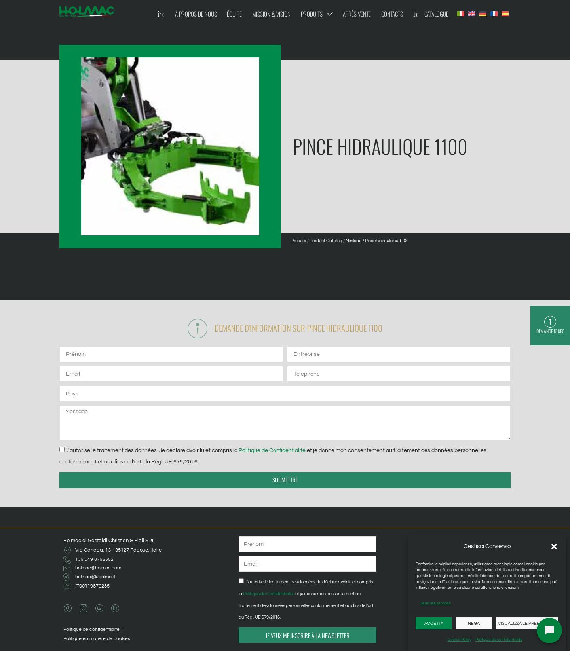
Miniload (354, 241)
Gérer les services (435, 603)
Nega (474, 623)
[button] (554, 546)
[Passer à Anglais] (471, 13)
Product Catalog (326, 241)
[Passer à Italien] (460, 13)
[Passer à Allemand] (482, 13)
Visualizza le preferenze (527, 623)
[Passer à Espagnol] (505, 13)
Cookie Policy (459, 640)
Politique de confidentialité (498, 640)
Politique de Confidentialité (272, 452)
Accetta (433, 623)
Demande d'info (550, 331)
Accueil (299, 241)
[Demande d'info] (550, 322)
